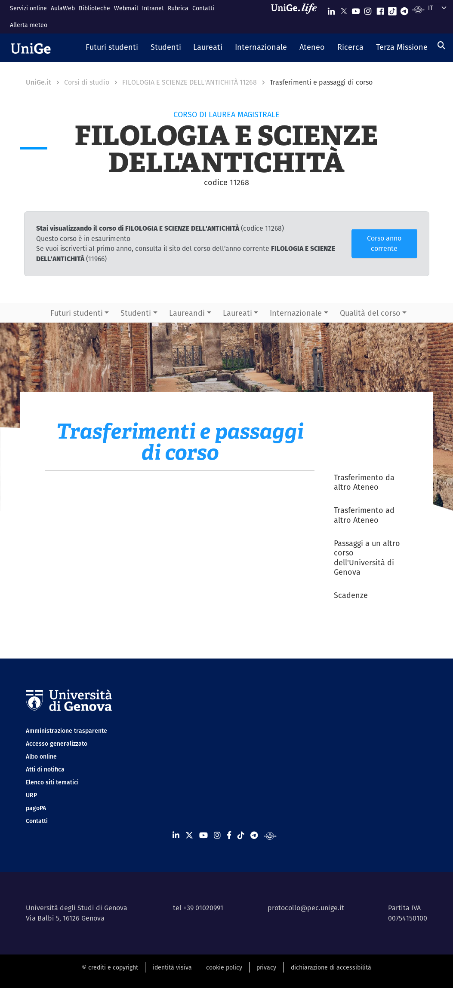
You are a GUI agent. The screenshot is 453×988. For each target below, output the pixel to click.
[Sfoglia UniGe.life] (297, 16)
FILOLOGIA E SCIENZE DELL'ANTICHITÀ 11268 (189, 82)
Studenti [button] (135, 313)
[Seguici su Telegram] (404, 9)
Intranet (153, 8)
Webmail (126, 8)
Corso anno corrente (384, 243)
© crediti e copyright (110, 967)
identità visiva (172, 967)
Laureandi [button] (187, 313)
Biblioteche (94, 8)
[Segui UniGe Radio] (418, 9)
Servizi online (28, 8)
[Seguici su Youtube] (356, 9)
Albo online (41, 756)
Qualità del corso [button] (370, 313)
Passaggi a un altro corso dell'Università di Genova (367, 558)
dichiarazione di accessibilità (331, 967)
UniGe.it (38, 82)
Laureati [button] (237, 313)
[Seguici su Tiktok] (392, 9)
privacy (266, 967)
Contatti (203, 8)
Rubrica (178, 8)
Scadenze (351, 595)
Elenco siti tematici (52, 782)
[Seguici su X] (343, 9)
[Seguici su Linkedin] (331, 9)
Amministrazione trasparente (66, 730)
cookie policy (224, 967)
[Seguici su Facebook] (380, 9)
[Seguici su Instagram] (368, 9)
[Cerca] (441, 45)
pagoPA (36, 808)
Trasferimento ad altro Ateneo (364, 515)
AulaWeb (63, 8)
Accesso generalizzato (56, 743)
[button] (112, 48)
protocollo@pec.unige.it (306, 908)
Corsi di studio (86, 82)
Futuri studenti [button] (76, 313)
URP (31, 795)
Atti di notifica (45, 769)
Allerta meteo (28, 25)
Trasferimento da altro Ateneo (364, 482)
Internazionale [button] (296, 313)
